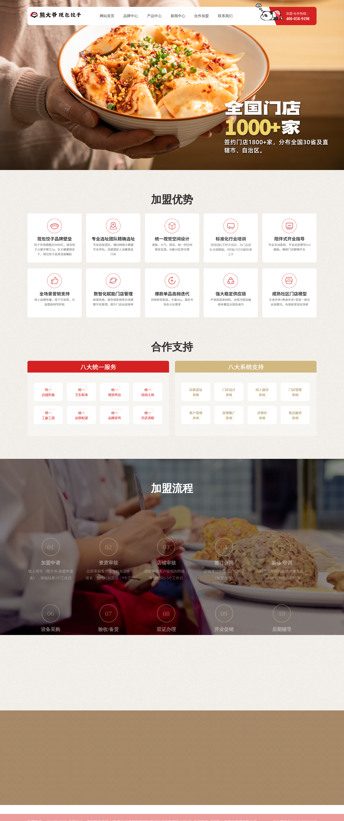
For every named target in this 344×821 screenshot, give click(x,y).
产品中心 (154, 16)
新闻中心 (178, 16)
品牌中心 (130, 16)
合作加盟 (201, 16)
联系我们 (225, 16)
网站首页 (107, 16)
